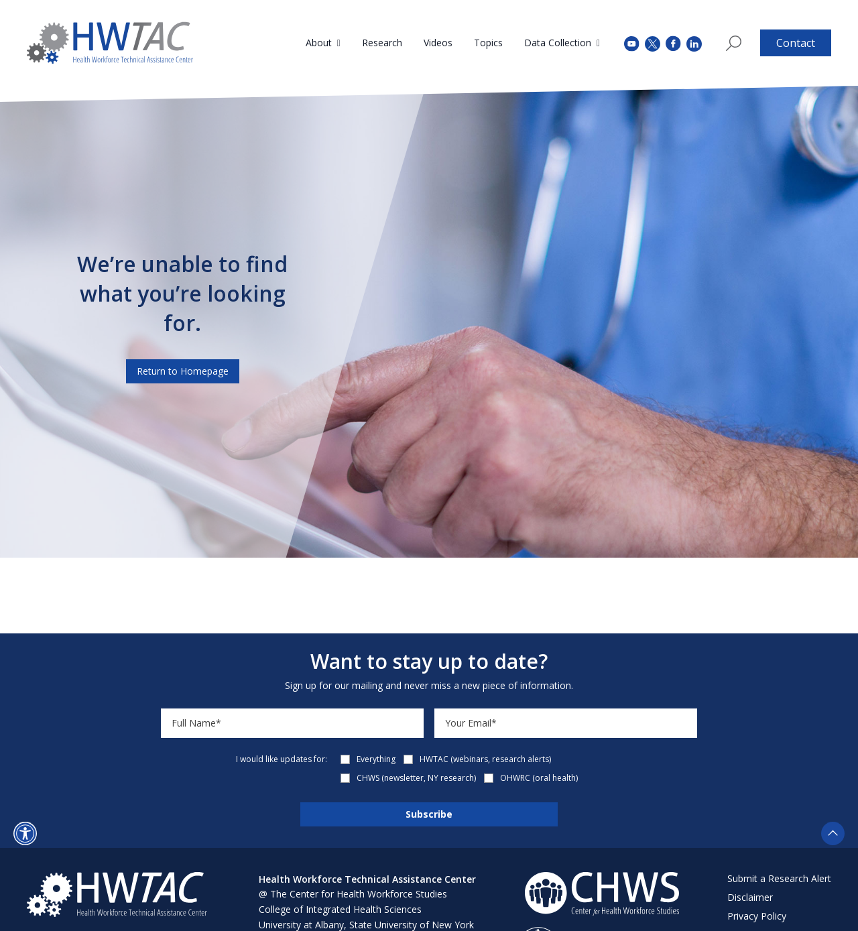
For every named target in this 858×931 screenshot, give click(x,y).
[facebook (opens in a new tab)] (673, 43)
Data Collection (557, 42)
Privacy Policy (756, 916)
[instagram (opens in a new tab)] (694, 42)
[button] (25, 833)
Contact (795, 43)
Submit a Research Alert (779, 878)
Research (382, 42)
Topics (488, 42)
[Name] (292, 723)
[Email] (565, 723)
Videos (438, 42)
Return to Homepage (183, 371)
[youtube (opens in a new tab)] (631, 42)
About (319, 42)
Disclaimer (750, 897)
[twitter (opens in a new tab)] (652, 42)
